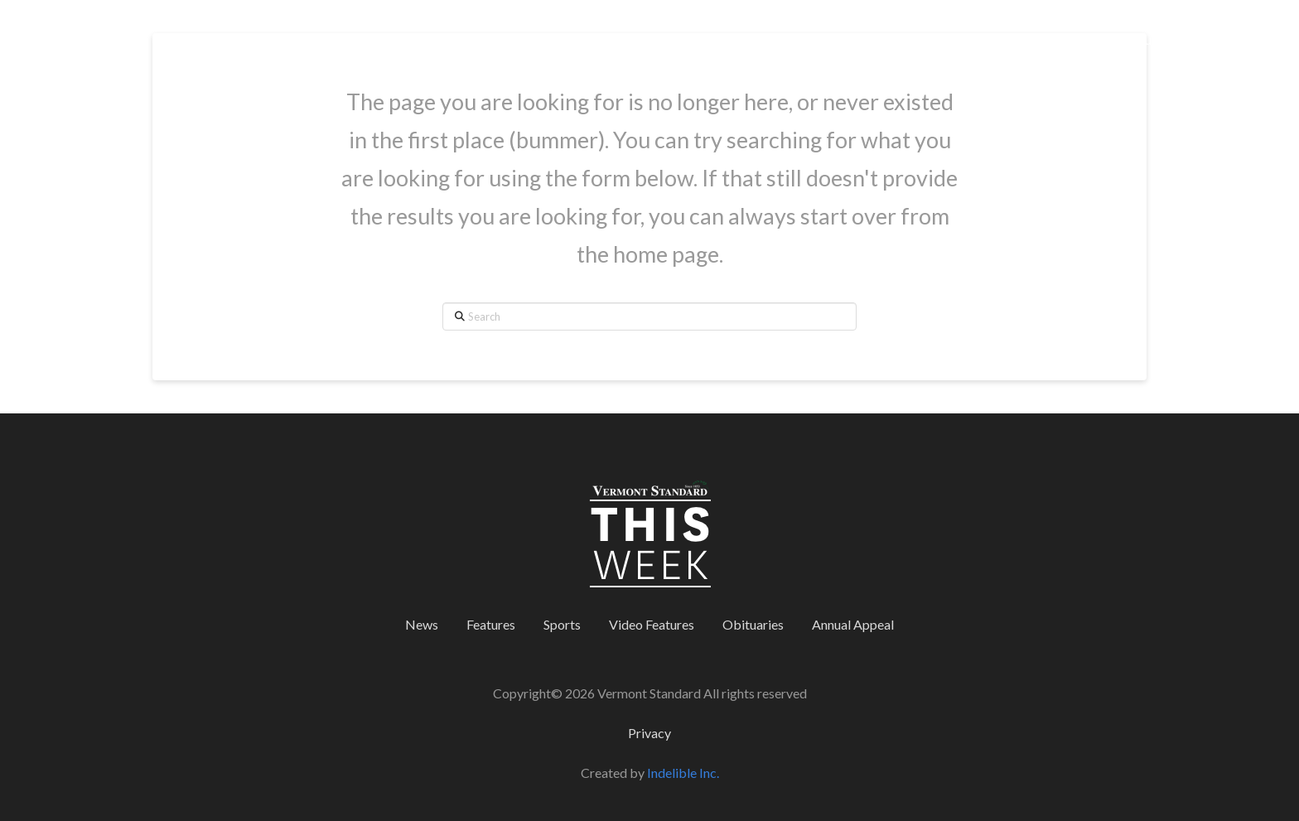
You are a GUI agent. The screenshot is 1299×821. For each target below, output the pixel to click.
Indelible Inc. (683, 772)
